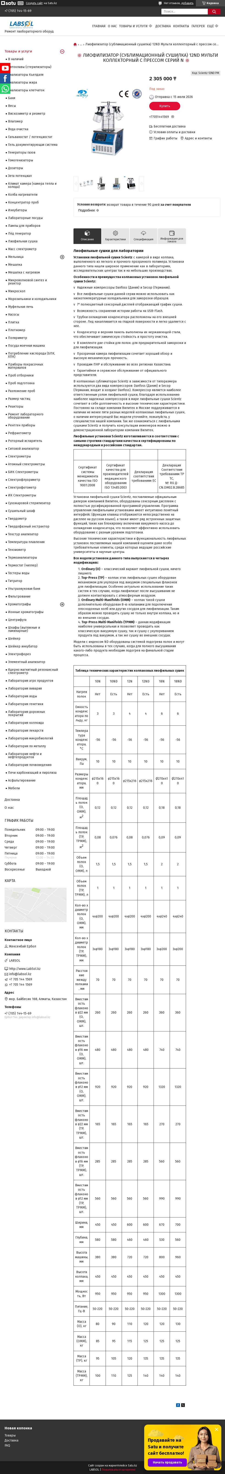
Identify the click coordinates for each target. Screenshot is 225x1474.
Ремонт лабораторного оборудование (25, 415)
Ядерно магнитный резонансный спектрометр (33, 671)
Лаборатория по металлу (27, 746)
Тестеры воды (18, 573)
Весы (12, 106)
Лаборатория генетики (25, 704)
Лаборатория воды (22, 696)
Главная (99, 26)
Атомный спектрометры (26, 464)
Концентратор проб (23, 202)
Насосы (13, 314)
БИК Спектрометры (23, 472)
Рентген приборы (21, 425)
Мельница (15, 257)
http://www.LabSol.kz (25, 969)
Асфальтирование (22, 780)
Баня (11, 98)
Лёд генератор (19, 233)
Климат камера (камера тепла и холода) (32, 185)
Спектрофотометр (22, 488)
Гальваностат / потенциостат (30, 137)
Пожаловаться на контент (118, 1469)
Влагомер (15, 121)
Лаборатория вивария (25, 688)
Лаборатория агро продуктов (30, 681)
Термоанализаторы (22, 558)
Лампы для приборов (24, 226)
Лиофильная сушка (22, 241)
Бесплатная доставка (170, 126)
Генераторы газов (21, 152)
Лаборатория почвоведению (30, 765)
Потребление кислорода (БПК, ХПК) (31, 355)
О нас (112, 26)
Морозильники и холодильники (32, 299)
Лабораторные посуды (25, 218)
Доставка (163, 26)
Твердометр (17, 519)
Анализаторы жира (22, 82)
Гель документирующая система (32, 145)
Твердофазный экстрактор (28, 526)
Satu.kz (132, 1465)
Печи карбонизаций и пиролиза (32, 773)
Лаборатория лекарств (25, 731)
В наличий (15, 59)
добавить (187, 3)
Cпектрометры (19, 456)
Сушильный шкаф (21, 511)
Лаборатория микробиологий (30, 738)
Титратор (15, 581)
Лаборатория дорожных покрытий (26, 713)
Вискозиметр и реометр (26, 114)
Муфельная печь (20, 307)
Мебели (14, 788)
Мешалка (15, 265)
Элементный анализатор (26, 662)
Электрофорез (19, 654)
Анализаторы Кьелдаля (25, 75)
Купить (164, 106)
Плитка (13, 322)
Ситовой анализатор (23, 449)
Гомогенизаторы (20, 160)
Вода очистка (18, 129)
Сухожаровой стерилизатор (29, 503)
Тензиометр (17, 550)
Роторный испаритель (25, 441)
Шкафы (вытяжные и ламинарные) (24, 629)
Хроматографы (19, 604)
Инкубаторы (17, 210)
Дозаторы (15, 168)
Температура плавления (26, 542)
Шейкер (14, 639)
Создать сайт (34, 3)
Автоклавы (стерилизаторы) (29, 67)
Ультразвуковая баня (24, 589)
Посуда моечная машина (26, 346)
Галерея (198, 26)
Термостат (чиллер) (23, 565)
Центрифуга (17, 620)
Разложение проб (21, 391)
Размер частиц (19, 399)
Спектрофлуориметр (24, 480)
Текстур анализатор (23, 534)
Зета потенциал (20, 176)
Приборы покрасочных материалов (25, 366)
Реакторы (15, 406)
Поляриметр (17, 338)
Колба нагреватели (22, 195)
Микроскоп (16, 291)
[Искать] (214, 11)
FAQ (7, 1445)
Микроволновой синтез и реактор (27, 281)
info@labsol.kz (20, 974)
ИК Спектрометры (22, 495)
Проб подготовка (21, 383)
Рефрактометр (19, 433)
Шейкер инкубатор (22, 646)
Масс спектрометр (22, 249)
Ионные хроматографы (25, 612)
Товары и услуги (133, 26)
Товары (10, 1435)
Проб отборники (21, 375)
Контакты (181, 26)
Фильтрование (19, 596)
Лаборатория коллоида (26, 723)
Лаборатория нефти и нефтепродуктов (25, 755)
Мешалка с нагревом (24, 272)
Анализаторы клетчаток (26, 90)
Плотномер (16, 330)
